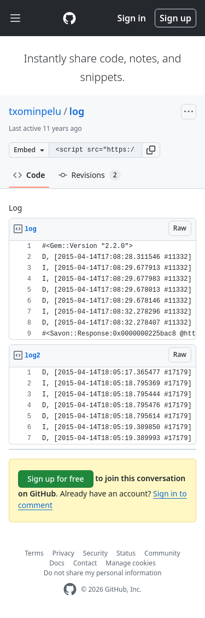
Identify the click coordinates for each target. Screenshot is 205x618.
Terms (34, 553)
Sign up (175, 18)
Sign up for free (55, 478)
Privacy (63, 553)
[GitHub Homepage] (70, 589)
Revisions (89, 175)
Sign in (132, 18)
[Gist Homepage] (69, 18)
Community (162, 553)
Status (126, 553)
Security (95, 553)
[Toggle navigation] (15, 18)
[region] (102, 290)
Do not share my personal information (103, 572)
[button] (151, 150)
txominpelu (35, 111)
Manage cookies (130, 563)
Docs (57, 563)
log (76, 111)
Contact (85, 563)
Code (29, 175)
